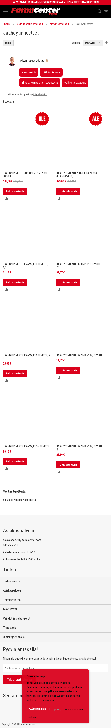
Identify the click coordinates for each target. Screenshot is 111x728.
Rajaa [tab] (8, 42)
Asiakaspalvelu (12, 590)
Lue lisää (32, 717)
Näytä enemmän (74, 709)
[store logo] (35, 12)
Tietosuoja (9, 628)
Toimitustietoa (12, 600)
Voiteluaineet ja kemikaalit (30, 24)
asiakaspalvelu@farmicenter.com (22, 540)
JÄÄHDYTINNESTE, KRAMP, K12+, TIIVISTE (79, 355)
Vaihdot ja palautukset (16, 618)
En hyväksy (55, 709)
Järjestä (76, 42)
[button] (6, 198)
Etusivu (6, 24)
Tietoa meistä (11, 581)
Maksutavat (10, 609)
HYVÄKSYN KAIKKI (36, 709)
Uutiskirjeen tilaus (14, 637)
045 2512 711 (10, 545)
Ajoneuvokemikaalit (59, 24)
